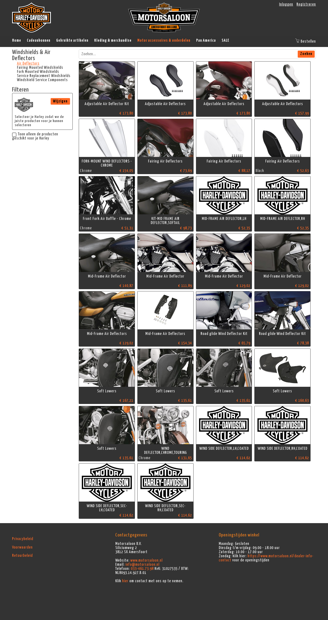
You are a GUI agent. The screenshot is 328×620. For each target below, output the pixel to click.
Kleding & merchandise (113, 40)
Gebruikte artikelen (72, 40)
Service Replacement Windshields (43, 76)
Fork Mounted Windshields (38, 72)
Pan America (206, 40)
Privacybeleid (22, 539)
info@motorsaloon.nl (142, 564)
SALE (225, 40)
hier (125, 581)
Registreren (306, 4)
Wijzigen (60, 101)
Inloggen (286, 4)
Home (16, 40)
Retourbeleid (22, 556)
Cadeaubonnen (38, 40)
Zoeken (306, 54)
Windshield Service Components (42, 80)
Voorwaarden (22, 547)
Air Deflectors (28, 63)
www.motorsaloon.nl (146, 560)
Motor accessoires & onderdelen (163, 40)
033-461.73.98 (142, 569)
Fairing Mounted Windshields (40, 68)
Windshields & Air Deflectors (31, 55)
